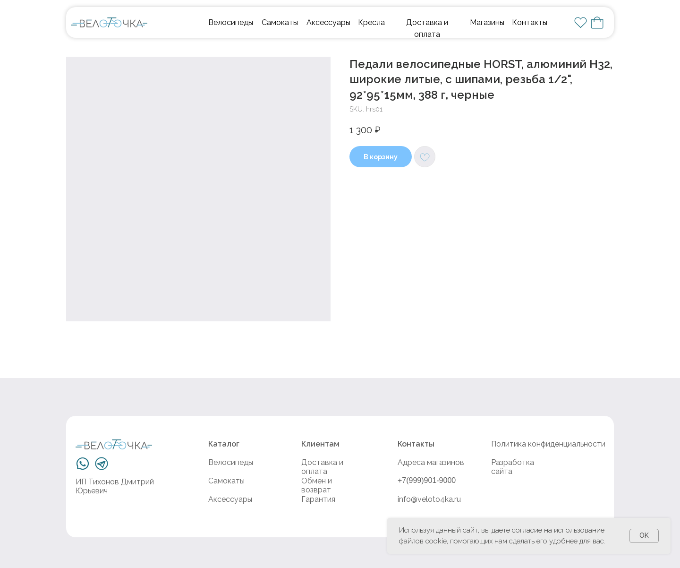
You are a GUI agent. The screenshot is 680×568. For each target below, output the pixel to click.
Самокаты (280, 22)
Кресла (371, 22)
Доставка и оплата (322, 467)
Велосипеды (230, 22)
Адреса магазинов (431, 462)
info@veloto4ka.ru (429, 499)
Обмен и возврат (316, 485)
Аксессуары (328, 22)
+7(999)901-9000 (427, 480)
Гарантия (318, 499)
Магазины (487, 22)
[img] (109, 22)
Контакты (529, 22)
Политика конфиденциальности (548, 443)
